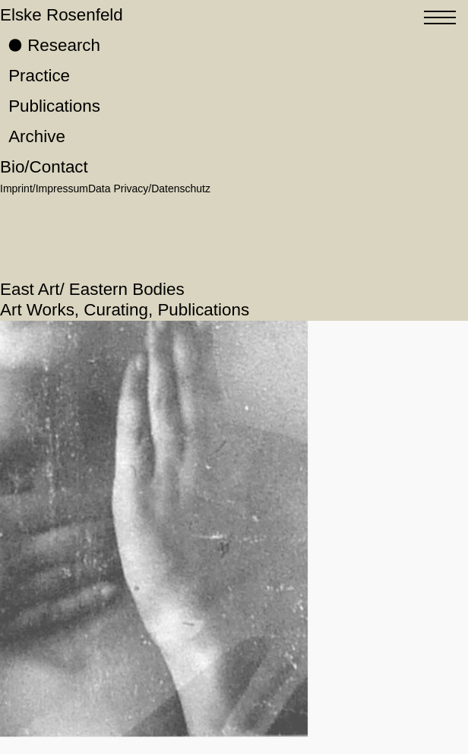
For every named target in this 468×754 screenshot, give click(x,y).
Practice (39, 75)
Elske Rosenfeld (61, 14)
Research (63, 45)
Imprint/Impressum (44, 188)
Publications (54, 106)
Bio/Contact (44, 166)
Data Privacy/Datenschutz (149, 188)
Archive (36, 136)
